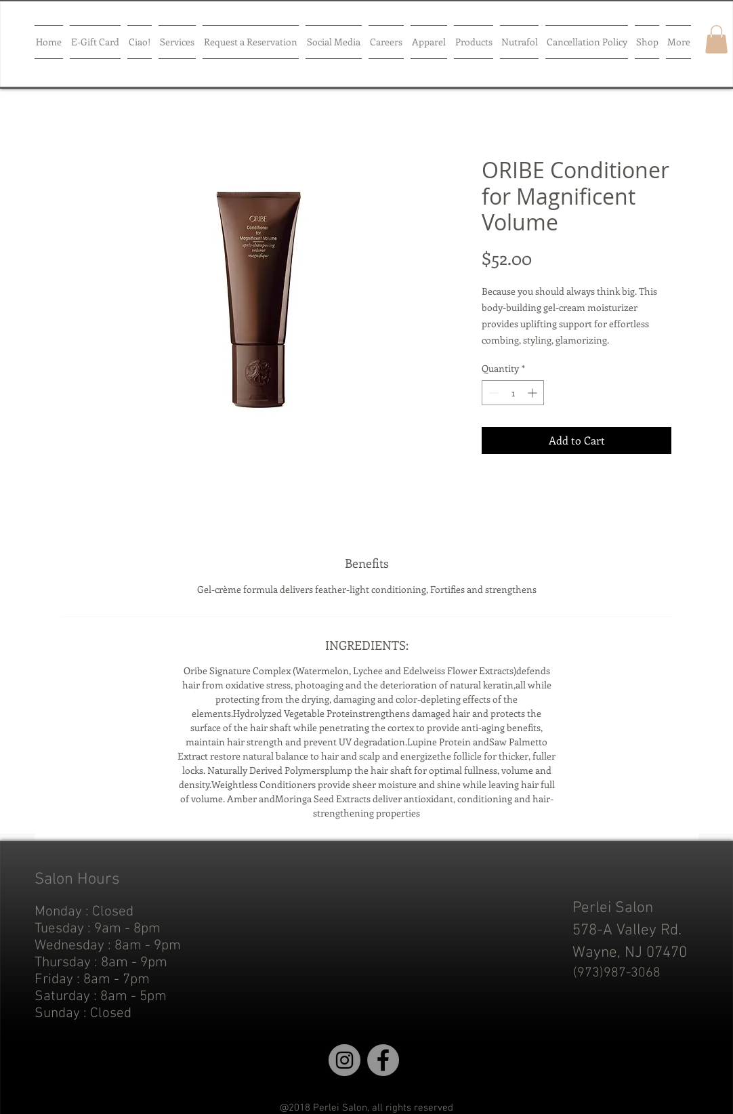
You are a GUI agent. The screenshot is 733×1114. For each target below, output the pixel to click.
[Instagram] (344, 1060)
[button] (716, 39)
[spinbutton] (513, 393)
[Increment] (533, 393)
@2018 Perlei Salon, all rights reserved (366, 1108)
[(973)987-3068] (616, 973)
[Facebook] (383, 1060)
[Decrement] (492, 393)
